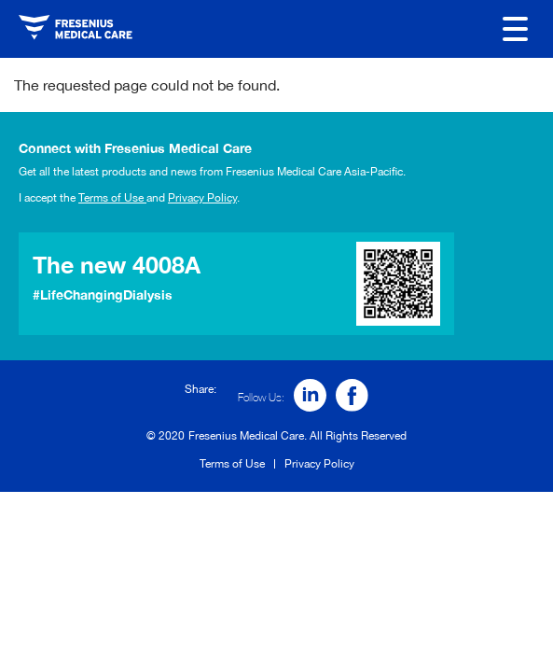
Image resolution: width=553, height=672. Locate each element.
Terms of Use (112, 197)
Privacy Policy (202, 197)
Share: (200, 389)
